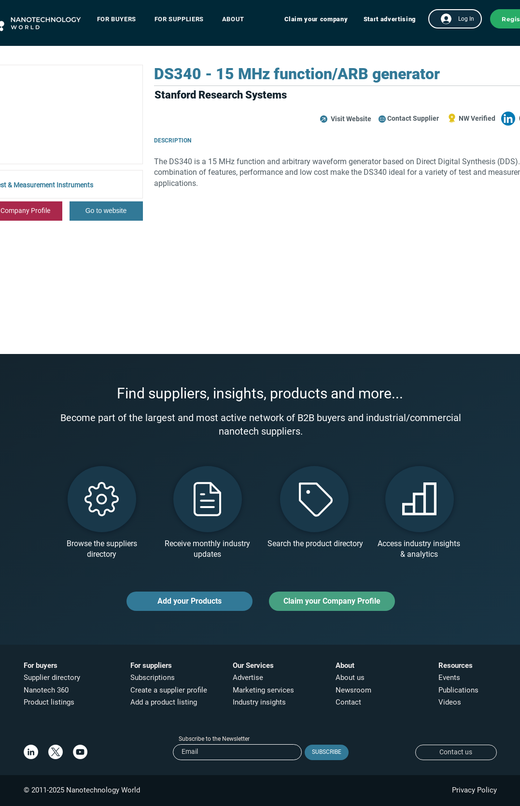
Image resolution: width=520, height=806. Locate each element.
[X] (55, 752)
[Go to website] (106, 211)
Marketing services (263, 690)
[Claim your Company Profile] (332, 601)
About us (350, 677)
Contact (349, 702)
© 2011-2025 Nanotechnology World (82, 790)
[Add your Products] (189, 601)
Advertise (248, 677)
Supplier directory (52, 677)
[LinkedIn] (31, 752)
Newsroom (353, 690)
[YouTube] (80, 752)
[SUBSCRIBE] (327, 752)
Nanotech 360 (46, 690)
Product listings (49, 702)
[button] (121, 19)
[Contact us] (456, 752)
